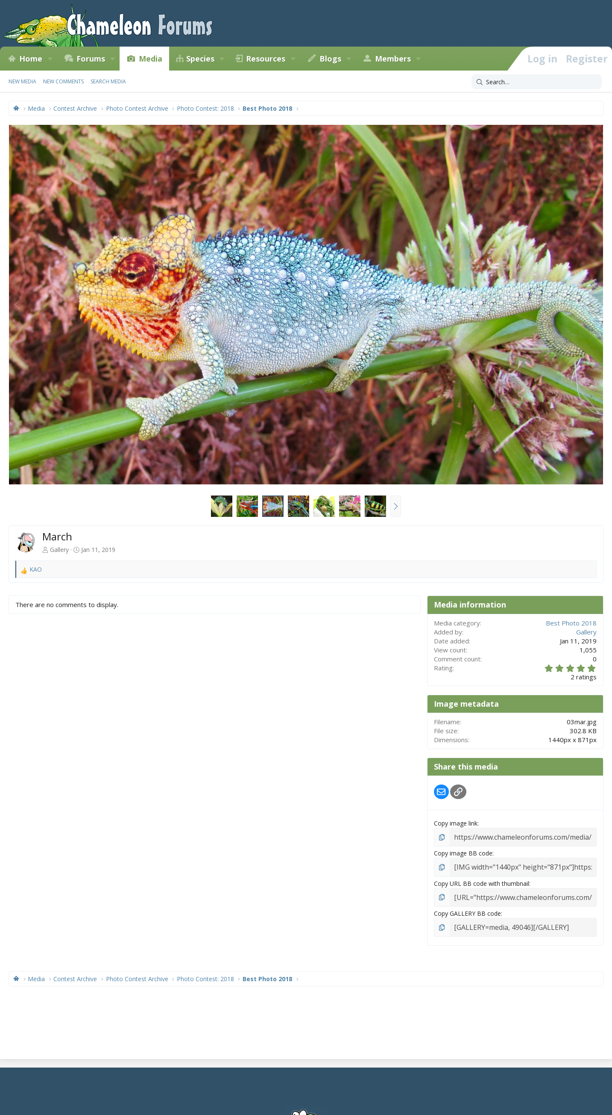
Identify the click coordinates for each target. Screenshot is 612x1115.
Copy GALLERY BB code (467, 910)
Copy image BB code (463, 852)
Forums (90, 58)
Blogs (330, 58)
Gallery (59, 550)
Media (150, 58)
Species (200, 58)
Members (393, 58)
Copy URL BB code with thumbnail (481, 881)
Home (30, 58)
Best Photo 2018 (571, 623)
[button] (50, 59)
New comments (63, 81)
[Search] (536, 82)
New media (22, 81)
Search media (108, 81)
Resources (265, 58)
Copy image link (455, 823)
